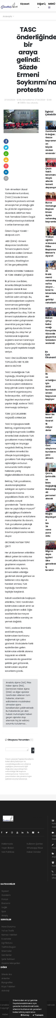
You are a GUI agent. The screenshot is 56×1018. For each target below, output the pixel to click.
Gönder (33, 750)
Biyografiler (7, 982)
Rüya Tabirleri (8, 986)
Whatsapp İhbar (35, 847)
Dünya (4, 899)
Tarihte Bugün (8, 946)
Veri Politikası (7, 851)
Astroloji (5, 990)
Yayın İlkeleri (7, 847)
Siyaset (24, 4)
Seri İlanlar (6, 955)
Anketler (5, 978)
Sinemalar (6, 951)
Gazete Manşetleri (10, 963)
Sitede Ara (6, 974)
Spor (3, 911)
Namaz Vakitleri (9, 934)
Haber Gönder (34, 851)
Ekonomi (5, 903)
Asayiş (4, 915)
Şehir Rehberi (8, 959)
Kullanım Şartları (35, 843)
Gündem (6, 895)
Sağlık (4, 907)
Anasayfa (7, 16)
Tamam (38, 1015)
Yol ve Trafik (7, 930)
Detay (25, 1015)
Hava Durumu (8, 926)
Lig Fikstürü (6, 942)
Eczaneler (6, 938)
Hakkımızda (7, 843)
